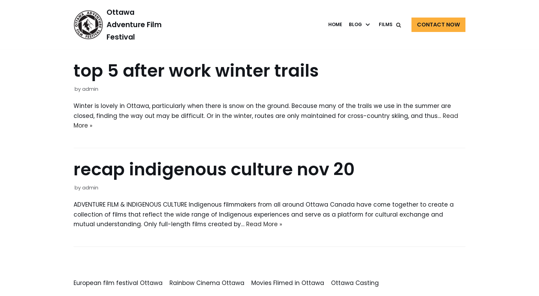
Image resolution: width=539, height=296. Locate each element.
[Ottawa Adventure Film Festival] (119, 24)
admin (90, 89)
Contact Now (438, 25)
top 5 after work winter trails (196, 71)
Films (386, 24)
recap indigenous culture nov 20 (214, 170)
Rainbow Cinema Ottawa (206, 283)
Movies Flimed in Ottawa (287, 283)
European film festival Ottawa (118, 283)
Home (335, 24)
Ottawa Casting (355, 283)
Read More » (265, 225)
